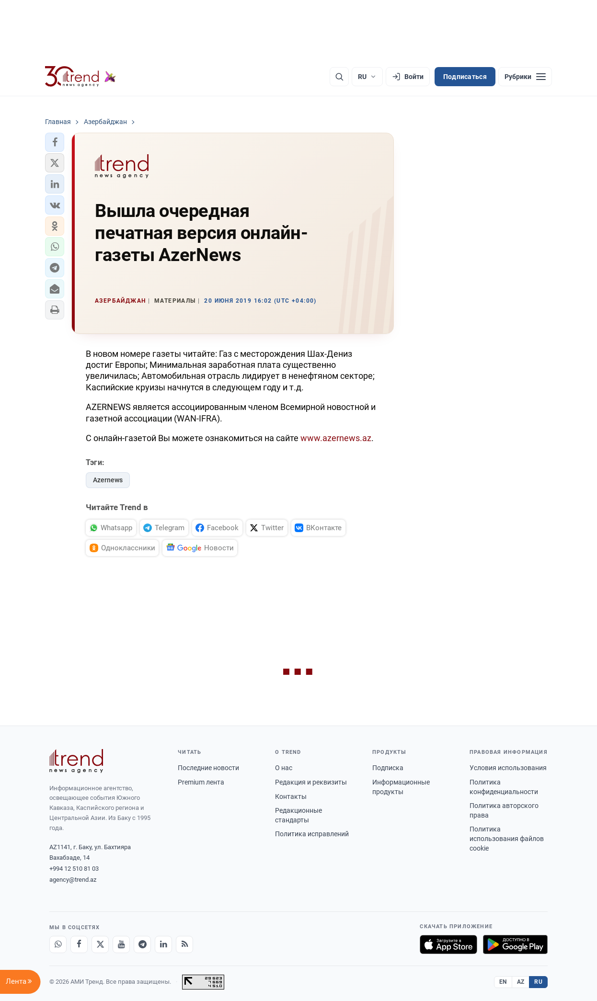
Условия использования (508, 768)
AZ (521, 981)
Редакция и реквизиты (311, 782)
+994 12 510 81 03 (74, 868)
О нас (283, 768)
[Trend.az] (80, 76)
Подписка (387, 768)
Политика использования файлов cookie (507, 838)
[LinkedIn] (163, 944)
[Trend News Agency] (76, 761)
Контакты (291, 796)
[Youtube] (121, 944)
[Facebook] (79, 944)
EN (503, 981)
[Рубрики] (525, 76)
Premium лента (201, 782)
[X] (100, 944)
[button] (55, 142)
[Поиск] (339, 76)
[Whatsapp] (58, 944)
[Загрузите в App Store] (448, 944)
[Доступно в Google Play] (515, 944)
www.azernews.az (335, 438)
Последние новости (208, 768)
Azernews (108, 480)
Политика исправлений (312, 834)
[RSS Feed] (184, 944)
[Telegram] (142, 944)
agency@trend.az (72, 879)
